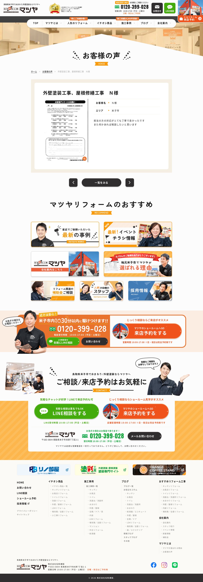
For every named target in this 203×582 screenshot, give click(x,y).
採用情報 (22, 503)
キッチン (93, 489)
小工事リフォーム (60, 515)
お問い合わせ (24, 487)
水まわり (93, 504)
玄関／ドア (132, 519)
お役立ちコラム (130, 489)
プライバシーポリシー (27, 510)
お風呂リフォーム (60, 493)
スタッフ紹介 (169, 526)
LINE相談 (22, 493)
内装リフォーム (169, 508)
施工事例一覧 (92, 486)
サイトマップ (23, 514)
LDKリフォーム (58, 508)
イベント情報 (169, 529)
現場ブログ (128, 533)
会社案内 (167, 522)
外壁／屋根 (94, 508)
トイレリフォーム (60, 497)
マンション (94, 526)
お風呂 (92, 493)
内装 (91, 515)
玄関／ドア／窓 (96, 511)
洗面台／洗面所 (96, 500)
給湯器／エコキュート (136, 511)
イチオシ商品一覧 (60, 486)
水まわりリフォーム (171, 500)
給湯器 (92, 533)
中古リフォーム (96, 530)
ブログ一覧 (128, 486)
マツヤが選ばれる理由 (172, 548)
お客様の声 (168, 551)
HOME (20, 482)
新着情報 (167, 533)
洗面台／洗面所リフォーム (174, 497)
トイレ (92, 497)
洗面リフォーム (59, 500)
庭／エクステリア (135, 530)
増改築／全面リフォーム (62, 511)
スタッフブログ (130, 537)
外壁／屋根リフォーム (61, 504)
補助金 (166, 537)
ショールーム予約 (26, 498)
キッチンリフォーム (60, 489)
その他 (127, 541)
